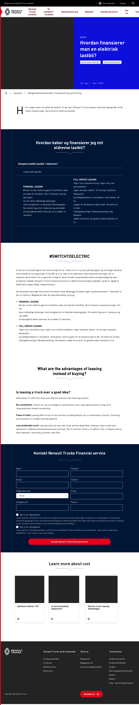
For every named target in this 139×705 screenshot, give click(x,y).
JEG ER (130, 11)
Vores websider (109, 3)
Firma (73, 491)
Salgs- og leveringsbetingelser (120, 685)
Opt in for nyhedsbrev (30, 514)
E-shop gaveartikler (51, 660)
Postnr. (74, 502)
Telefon (74, 479)
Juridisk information (116, 660)
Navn (18, 468)
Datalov (111, 677)
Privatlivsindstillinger (116, 665)
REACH (111, 681)
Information (113, 653)
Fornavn (74, 468)
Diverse (81, 653)
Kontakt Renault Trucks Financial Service (69, 541)
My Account (48, 673)
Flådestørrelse (23, 491)
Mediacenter (83, 660)
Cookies (111, 668)
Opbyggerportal (84, 665)
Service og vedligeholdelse (88, 668)
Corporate (47, 665)
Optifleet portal (49, 668)
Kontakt (123, 3)
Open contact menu (123, 3)
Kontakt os (86, 695)
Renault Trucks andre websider (58, 653)
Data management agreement (119, 673)
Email (19, 479)
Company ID (22, 502)
